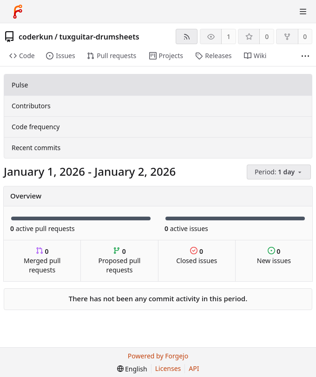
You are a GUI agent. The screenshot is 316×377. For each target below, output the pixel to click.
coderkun (36, 36)
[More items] (305, 56)
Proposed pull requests (120, 260)
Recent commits (36, 147)
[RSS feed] (187, 36)
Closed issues (196, 256)
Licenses (168, 368)
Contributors (31, 105)
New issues (274, 256)
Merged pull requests (42, 260)
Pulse (20, 84)
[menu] (279, 172)
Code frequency (35, 126)
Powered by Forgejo (158, 355)
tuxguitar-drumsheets (99, 36)
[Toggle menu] (303, 11)
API (194, 368)
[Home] (18, 11)
